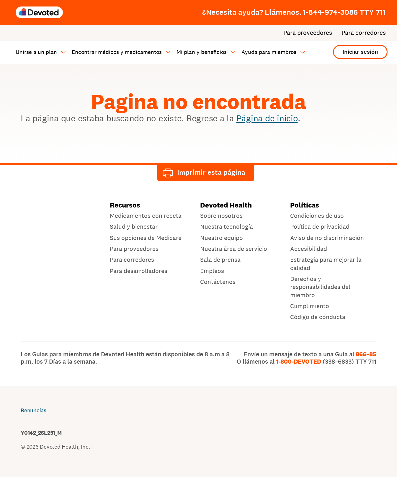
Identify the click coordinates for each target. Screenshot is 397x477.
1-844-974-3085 (344, 12)
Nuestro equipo (221, 238)
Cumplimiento (309, 306)
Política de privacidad (319, 227)
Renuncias (33, 410)
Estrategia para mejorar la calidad (326, 264)
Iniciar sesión (360, 52)
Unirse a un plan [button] (36, 51)
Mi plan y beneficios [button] (202, 51)
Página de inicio (267, 118)
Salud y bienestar (134, 227)
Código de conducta (317, 317)
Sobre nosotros (221, 216)
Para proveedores (307, 32)
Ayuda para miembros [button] (268, 51)
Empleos (212, 271)
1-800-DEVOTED (326, 361)
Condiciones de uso (317, 216)
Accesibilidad (308, 249)
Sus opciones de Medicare (146, 238)
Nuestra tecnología (226, 227)
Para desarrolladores (138, 271)
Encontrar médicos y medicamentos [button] (117, 51)
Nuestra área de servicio (233, 249)
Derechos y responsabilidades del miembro (320, 287)
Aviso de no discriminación (327, 238)
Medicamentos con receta (146, 216)
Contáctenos (218, 282)
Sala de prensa (220, 260)
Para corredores (364, 32)
